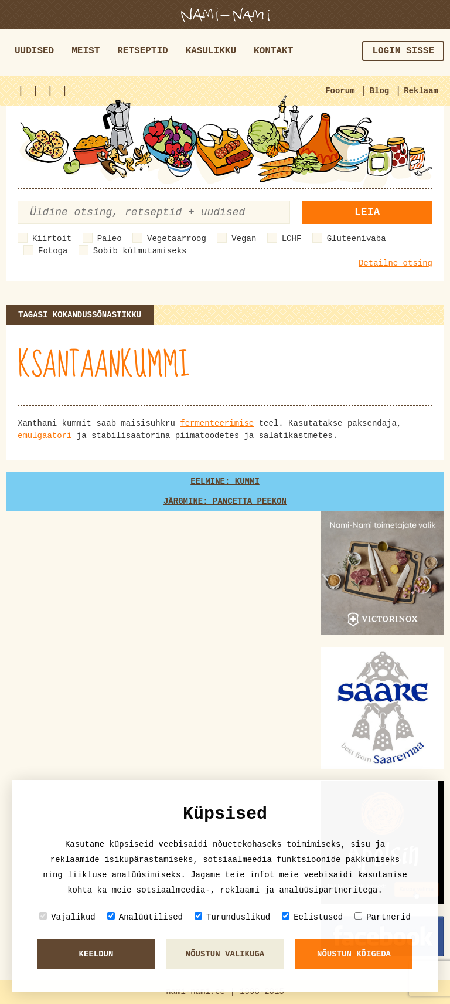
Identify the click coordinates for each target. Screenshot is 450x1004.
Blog (380, 91)
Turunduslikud (232, 917)
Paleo (109, 238)
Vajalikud (67, 917)
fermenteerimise (217, 423)
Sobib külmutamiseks (140, 251)
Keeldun (96, 954)
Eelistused (312, 917)
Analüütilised (145, 917)
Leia (367, 212)
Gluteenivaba (356, 238)
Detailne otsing (395, 263)
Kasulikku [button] (211, 51)
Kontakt (273, 51)
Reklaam (421, 91)
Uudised (34, 51)
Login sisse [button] (403, 51)
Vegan (243, 238)
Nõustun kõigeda (354, 954)
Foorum (339, 91)
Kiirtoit (51, 238)
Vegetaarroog (176, 238)
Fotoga (52, 251)
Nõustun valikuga (225, 954)
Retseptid (142, 51)
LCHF (292, 238)
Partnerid (382, 917)
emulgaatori (44, 435)
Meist (85, 51)
